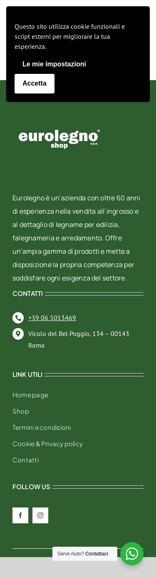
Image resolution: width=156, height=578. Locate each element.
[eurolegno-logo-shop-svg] (59, 116)
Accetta (34, 83)
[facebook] (20, 515)
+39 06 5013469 (52, 317)
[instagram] (40, 515)
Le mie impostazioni (54, 64)
